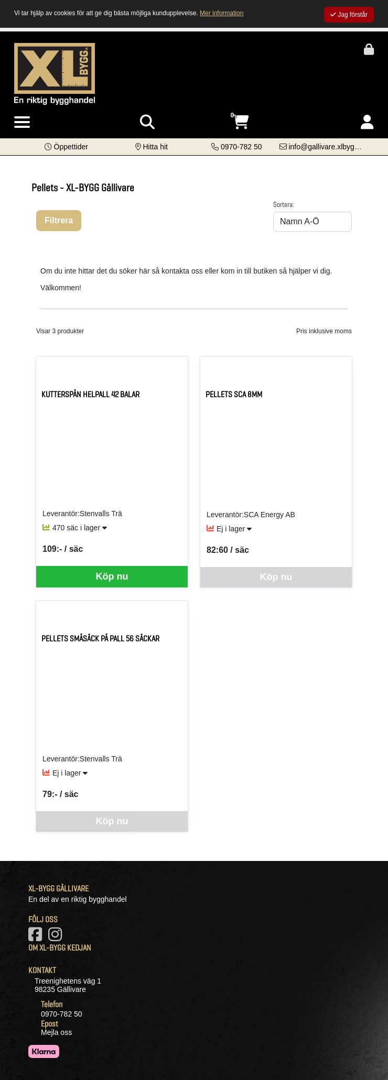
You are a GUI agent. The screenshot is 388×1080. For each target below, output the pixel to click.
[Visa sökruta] (147, 122)
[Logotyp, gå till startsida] (54, 73)
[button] (66, 146)
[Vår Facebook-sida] (37, 937)
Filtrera (59, 220)
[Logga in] (367, 122)
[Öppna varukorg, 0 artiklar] (240, 122)
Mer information (221, 13)
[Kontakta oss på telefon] (236, 146)
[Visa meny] (22, 122)
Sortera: (283, 204)
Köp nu (112, 576)
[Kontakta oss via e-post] (324, 146)
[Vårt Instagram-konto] (57, 937)
